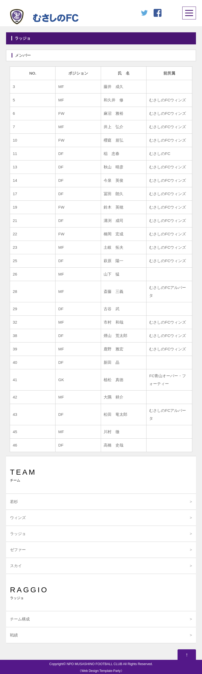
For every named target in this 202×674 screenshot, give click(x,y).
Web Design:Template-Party (100, 671)
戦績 (14, 635)
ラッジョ (18, 533)
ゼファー (18, 549)
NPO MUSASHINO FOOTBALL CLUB (94, 664)
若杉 (14, 501)
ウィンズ (18, 517)
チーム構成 (20, 619)
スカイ (16, 565)
